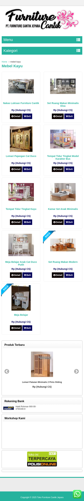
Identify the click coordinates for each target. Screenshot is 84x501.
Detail (16, 116)
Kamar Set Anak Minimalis (63, 209)
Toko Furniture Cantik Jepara (50, 497)
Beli (27, 116)
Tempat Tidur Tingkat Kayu (21, 209)
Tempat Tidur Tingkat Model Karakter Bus (63, 157)
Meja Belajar (21, 315)
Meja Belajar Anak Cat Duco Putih (21, 263)
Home (4, 62)
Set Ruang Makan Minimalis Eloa (63, 104)
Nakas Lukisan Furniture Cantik (21, 103)
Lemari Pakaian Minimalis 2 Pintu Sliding (42, 382)
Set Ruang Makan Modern (62, 262)
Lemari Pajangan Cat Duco (21, 156)
